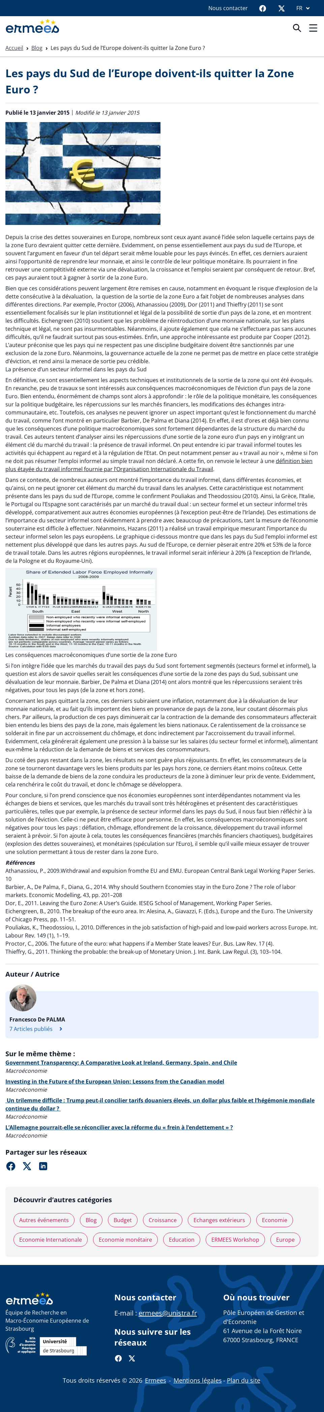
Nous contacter (228, 8)
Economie (274, 1220)
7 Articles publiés (37, 1029)
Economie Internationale (50, 1239)
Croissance (163, 1220)
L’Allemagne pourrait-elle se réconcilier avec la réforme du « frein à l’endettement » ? (119, 1127)
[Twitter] (281, 8)
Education (182, 1239)
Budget (123, 1220)
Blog (36, 48)
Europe (285, 1239)
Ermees (155, 1380)
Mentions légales (198, 1380)
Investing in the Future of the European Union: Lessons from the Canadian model (114, 1081)
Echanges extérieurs (219, 1220)
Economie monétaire (125, 1239)
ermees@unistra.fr (168, 1313)
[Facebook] (263, 8)
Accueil (14, 48)
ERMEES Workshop (235, 1239)
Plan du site (243, 1380)
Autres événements (44, 1220)
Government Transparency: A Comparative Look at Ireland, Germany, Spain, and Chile (121, 1062)
